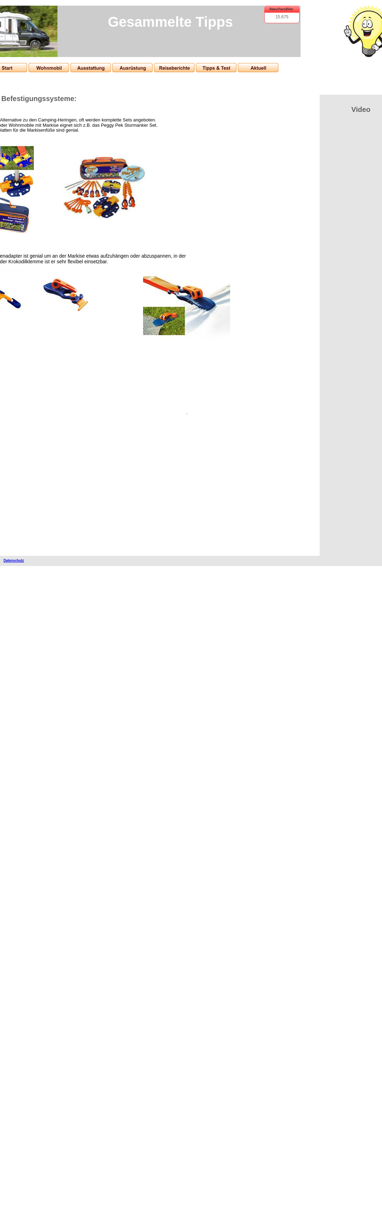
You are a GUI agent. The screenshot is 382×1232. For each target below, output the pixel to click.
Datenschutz (14, 560)
